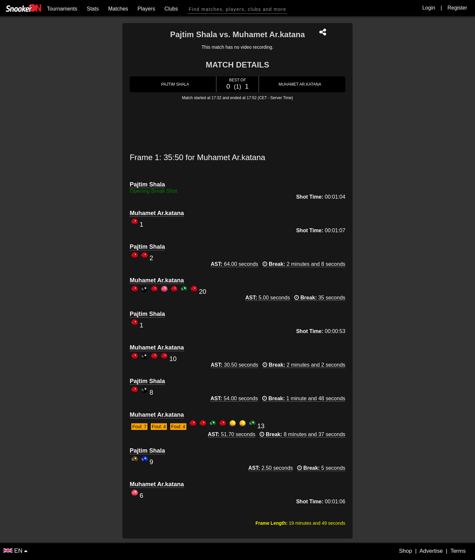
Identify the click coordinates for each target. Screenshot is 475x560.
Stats (93, 9)
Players (146, 9)
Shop (405, 551)
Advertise (431, 551)
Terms (457, 551)
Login (428, 8)
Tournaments (62, 9)
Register (457, 8)
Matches (118, 9)
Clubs (171, 9)
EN (13, 550)
